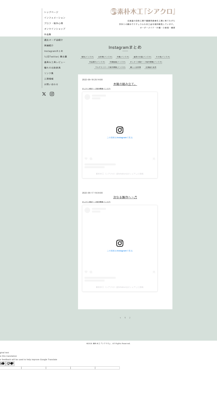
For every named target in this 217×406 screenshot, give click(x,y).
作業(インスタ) (123, 57)
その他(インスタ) (163, 57)
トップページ (51, 12)
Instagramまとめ (53, 50)
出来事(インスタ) (105, 57)
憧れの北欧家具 (52, 67)
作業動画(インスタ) (118, 62)
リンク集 (49, 73)
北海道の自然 (150, 67)
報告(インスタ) (87, 57)
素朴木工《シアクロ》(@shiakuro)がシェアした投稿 (120, 174)
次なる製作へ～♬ (125, 197)
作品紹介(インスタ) (97, 62)
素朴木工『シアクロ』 (102, 343)
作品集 (47, 34)
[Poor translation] (10, 363)
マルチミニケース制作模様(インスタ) (110, 67)
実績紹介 (49, 45)
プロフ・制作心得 (53, 23)
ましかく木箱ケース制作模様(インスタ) (146, 62)
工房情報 (49, 78)
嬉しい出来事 (135, 67)
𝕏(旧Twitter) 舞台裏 (55, 56)
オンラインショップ (54, 28)
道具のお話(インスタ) (142, 57)
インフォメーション (54, 17)
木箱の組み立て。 (125, 84)
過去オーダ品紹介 (53, 39)
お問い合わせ (51, 84)
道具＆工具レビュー (54, 62)
